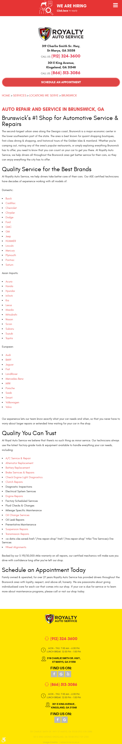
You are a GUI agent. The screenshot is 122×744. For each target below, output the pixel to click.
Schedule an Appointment (61, 82)
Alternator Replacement (19, 463)
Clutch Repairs (14, 482)
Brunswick (69, 95)
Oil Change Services (17, 515)
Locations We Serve (44, 95)
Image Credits (50, 742)
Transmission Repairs (17, 534)
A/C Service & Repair (18, 458)
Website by (69, 742)
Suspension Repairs (17, 529)
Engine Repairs (14, 496)
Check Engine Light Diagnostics (24, 477)
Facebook (54, 674)
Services (19, 95)
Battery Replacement (18, 467)
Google (61, 674)
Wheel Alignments (16, 547)
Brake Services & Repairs (20, 472)
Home (6, 95)
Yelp (68, 674)
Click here (62, 10)
